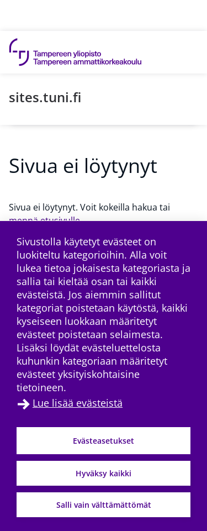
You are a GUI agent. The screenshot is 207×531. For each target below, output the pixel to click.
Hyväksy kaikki (103, 473)
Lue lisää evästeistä (78, 402)
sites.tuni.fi (45, 97)
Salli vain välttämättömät (103, 505)
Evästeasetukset (103, 440)
